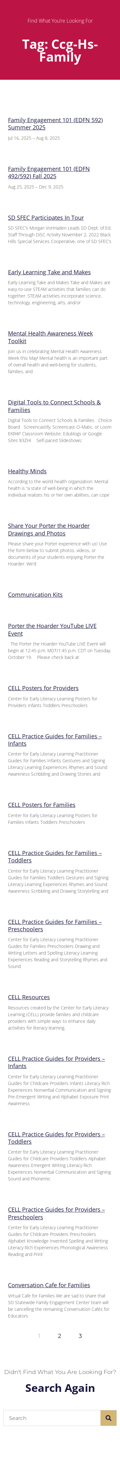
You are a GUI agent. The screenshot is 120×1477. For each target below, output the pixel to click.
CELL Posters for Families (42, 805)
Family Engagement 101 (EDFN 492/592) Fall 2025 (49, 172)
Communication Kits (35, 594)
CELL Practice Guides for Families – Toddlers (55, 856)
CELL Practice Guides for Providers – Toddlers (56, 1137)
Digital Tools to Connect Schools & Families (54, 405)
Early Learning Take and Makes (49, 272)
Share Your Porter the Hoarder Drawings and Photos (49, 529)
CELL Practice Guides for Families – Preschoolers (55, 925)
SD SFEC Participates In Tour (46, 217)
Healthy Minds (27, 471)
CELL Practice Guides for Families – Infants (55, 739)
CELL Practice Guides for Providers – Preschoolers (56, 1213)
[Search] (108, 1418)
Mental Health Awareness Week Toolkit (50, 336)
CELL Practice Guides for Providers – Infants (56, 1062)
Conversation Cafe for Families (49, 1285)
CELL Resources (29, 997)
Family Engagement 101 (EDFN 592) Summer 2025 (55, 123)
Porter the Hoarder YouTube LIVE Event (52, 629)
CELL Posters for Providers (43, 688)
